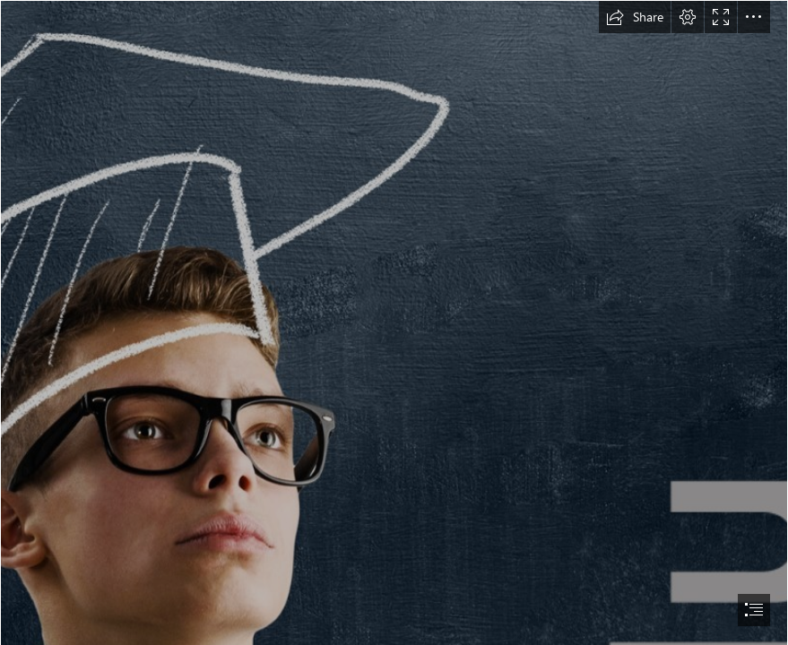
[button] (635, 17)
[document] (394, 322)
